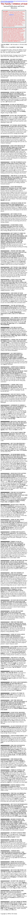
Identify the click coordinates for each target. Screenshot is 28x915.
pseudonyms (11, 14)
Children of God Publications (9, 1)
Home (3, 1)
